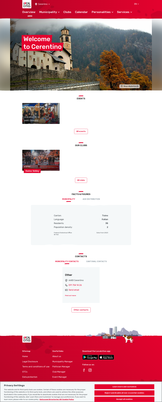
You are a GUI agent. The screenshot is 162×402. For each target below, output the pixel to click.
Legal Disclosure (30, 361)
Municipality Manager (62, 361)
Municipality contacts (67, 261)
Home (25, 356)
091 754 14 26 (75, 285)
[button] (42, 4)
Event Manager (59, 377)
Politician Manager (61, 366)
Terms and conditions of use (35, 366)
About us (56, 356)
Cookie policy (28, 382)
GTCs (24, 372)
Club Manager (58, 372)
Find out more (70, 295)
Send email (74, 290)
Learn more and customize (124, 395)
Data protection (29, 377)
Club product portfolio (63, 387)
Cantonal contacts (96, 261)
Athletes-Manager (61, 382)
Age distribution (91, 199)
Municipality (68, 199)
